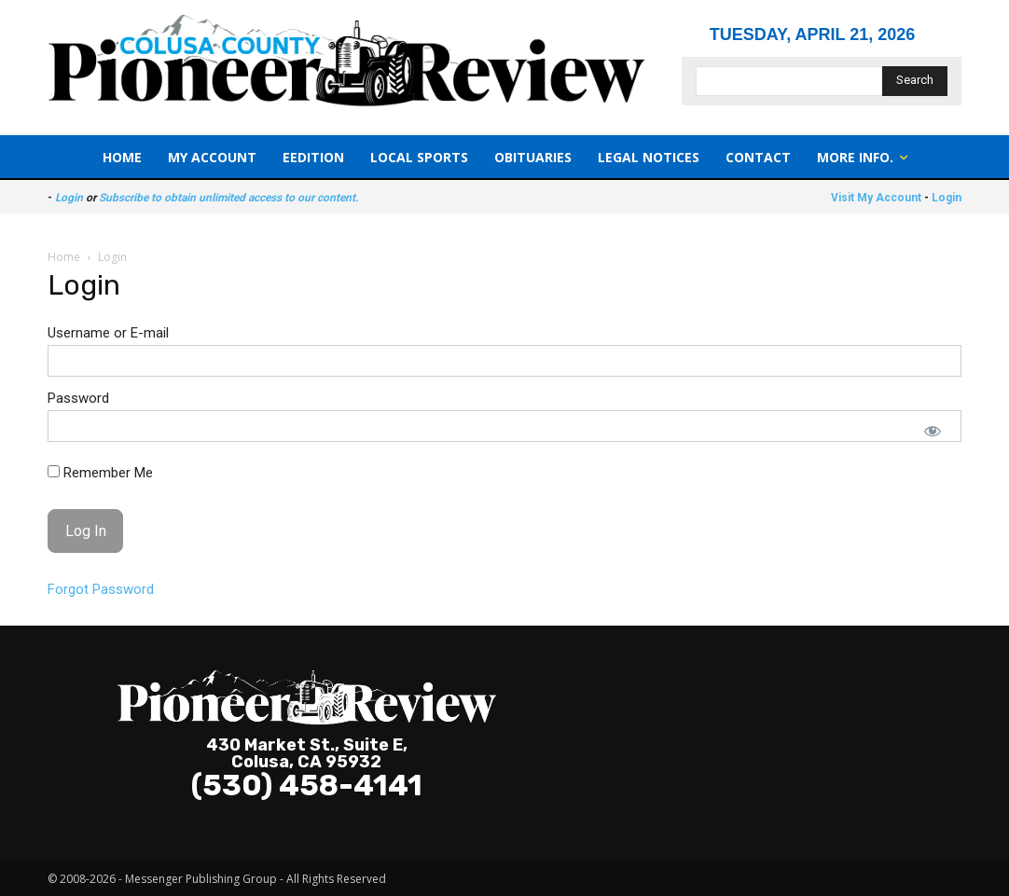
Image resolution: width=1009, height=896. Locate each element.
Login (69, 197)
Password (78, 398)
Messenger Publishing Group (201, 879)
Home (64, 257)
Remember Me (100, 472)
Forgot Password (101, 589)
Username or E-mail (108, 332)
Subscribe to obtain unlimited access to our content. (228, 197)
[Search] (914, 81)
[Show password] (932, 430)
